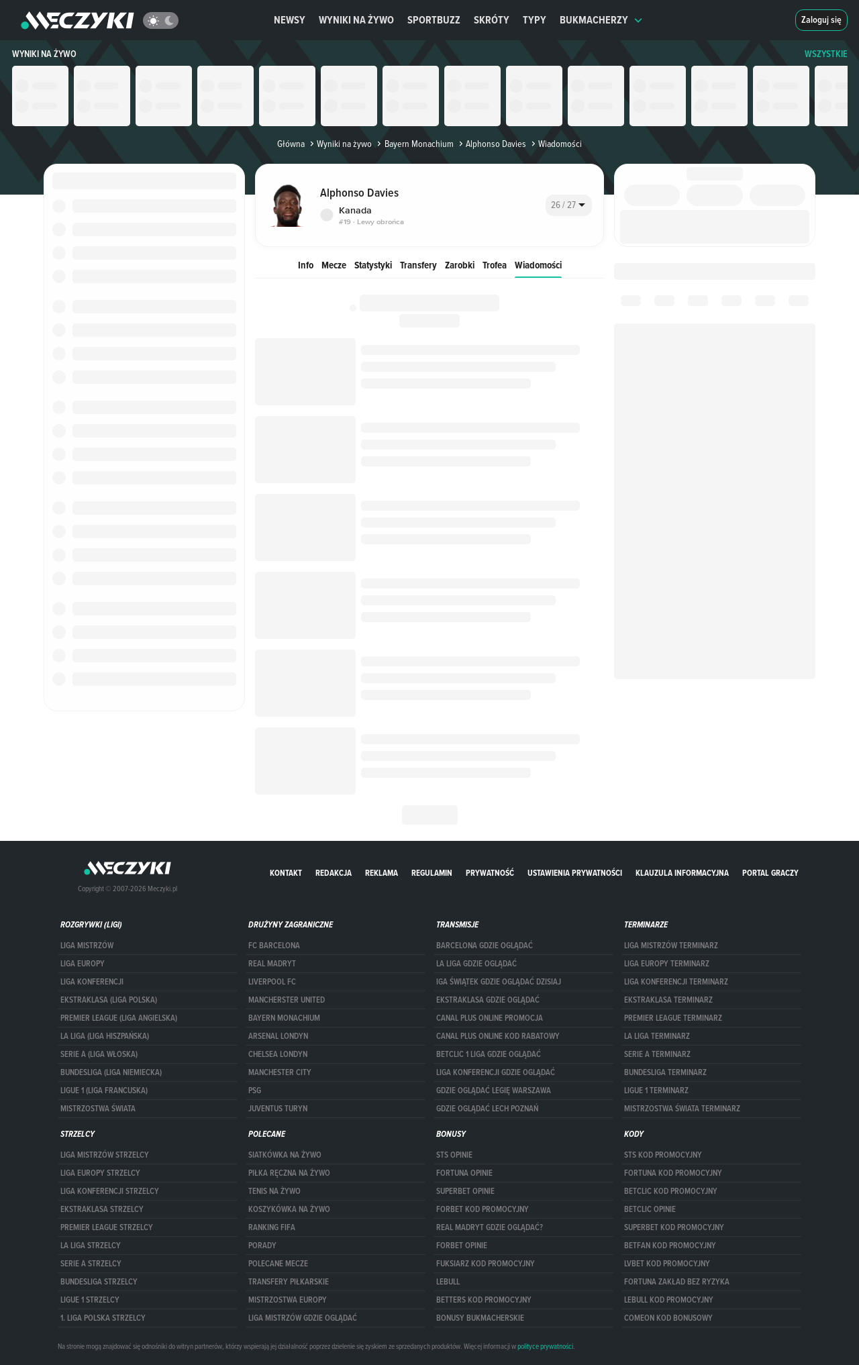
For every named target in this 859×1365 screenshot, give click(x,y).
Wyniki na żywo (356, 20)
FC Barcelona (274, 945)
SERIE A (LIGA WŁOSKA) (99, 1054)
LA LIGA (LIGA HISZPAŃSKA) (104, 1036)
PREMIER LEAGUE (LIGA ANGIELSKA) (118, 1018)
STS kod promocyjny (663, 1155)
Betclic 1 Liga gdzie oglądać (488, 1054)
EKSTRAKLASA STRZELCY (102, 1209)
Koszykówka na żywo (289, 1209)
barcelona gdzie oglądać (484, 945)
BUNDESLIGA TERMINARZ (665, 1072)
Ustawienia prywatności (574, 872)
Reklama (381, 872)
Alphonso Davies (491, 143)
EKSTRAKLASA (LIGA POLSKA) (108, 1000)
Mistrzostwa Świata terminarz (682, 1108)
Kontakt (286, 872)
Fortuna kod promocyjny (673, 1173)
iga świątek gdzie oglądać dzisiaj (498, 981)
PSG (254, 1090)
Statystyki (373, 265)
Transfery (418, 265)
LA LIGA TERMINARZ (657, 1036)
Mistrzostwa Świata (98, 1108)
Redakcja (333, 872)
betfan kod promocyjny (670, 1245)
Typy (534, 20)
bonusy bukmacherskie (480, 1318)
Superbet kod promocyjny (674, 1227)
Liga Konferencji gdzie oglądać (495, 1072)
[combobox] (569, 205)
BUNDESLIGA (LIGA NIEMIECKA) (111, 1072)
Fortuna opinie (464, 1173)
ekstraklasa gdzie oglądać (488, 1000)
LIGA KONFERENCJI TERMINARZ (676, 981)
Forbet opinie (461, 1245)
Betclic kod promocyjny (670, 1191)
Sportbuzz (433, 20)
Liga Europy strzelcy (100, 1173)
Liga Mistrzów (86, 945)
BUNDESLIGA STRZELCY (99, 1281)
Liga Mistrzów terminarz (671, 945)
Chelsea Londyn (277, 1054)
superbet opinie (465, 1191)
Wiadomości (538, 265)
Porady (262, 1245)
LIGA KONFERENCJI (91, 981)
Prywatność (490, 872)
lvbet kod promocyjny (667, 1263)
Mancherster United (286, 1000)
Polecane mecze (278, 1263)
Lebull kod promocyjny (668, 1300)
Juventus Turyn (277, 1108)
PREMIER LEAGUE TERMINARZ (673, 1018)
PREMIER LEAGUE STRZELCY (106, 1227)
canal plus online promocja (489, 1018)
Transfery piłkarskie (288, 1281)
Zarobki (459, 265)
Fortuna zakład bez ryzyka (676, 1281)
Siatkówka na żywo (284, 1155)
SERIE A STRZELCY (90, 1263)
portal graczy (770, 872)
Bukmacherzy (601, 20)
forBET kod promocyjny (482, 1209)
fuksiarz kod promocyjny (485, 1263)
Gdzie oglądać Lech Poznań (487, 1108)
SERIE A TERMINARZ (657, 1054)
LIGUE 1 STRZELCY (89, 1300)
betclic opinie (650, 1209)
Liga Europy (82, 963)
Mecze (333, 265)
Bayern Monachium (413, 143)
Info (305, 265)
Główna (291, 143)
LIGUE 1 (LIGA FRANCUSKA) (104, 1090)
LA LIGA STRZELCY (90, 1245)
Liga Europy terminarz (666, 963)
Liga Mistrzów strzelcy (104, 1155)
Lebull (448, 1281)
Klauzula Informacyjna (682, 872)
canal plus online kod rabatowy (498, 1036)
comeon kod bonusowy (668, 1318)
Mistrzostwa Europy (287, 1300)
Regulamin (431, 872)
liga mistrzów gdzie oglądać (302, 1318)
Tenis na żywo (274, 1191)
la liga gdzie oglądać (476, 963)
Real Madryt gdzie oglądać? (489, 1227)
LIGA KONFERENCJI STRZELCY (109, 1191)
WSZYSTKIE (826, 54)
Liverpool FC (272, 981)
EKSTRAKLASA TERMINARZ (668, 1000)
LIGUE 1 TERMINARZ (656, 1090)
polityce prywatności (545, 1346)
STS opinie (454, 1155)
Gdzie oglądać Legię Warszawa (493, 1090)
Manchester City (279, 1072)
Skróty (491, 20)
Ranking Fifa (271, 1227)
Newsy (289, 20)
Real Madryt (272, 963)
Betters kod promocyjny (484, 1300)
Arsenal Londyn (278, 1036)
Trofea (495, 265)
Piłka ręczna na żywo (289, 1173)
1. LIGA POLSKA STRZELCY (103, 1318)
